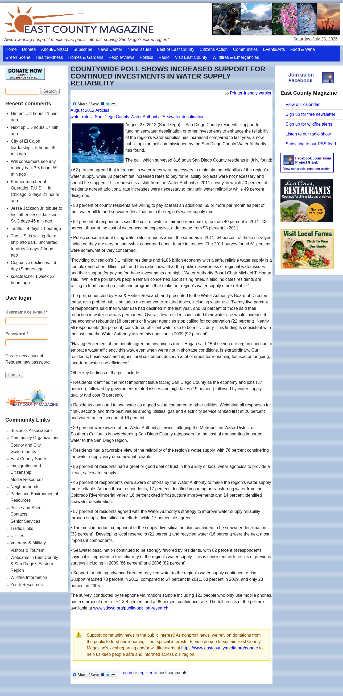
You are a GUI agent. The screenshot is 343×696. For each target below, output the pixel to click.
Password (16, 334)
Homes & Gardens (86, 57)
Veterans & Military (28, 543)
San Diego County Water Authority (127, 116)
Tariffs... (18, 228)
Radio (164, 57)
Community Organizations (34, 437)
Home (11, 49)
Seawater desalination (183, 116)
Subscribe (82, 49)
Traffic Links (21, 528)
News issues (139, 49)
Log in (126, 672)
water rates (81, 116)
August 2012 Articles (90, 110)
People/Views (121, 57)
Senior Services (25, 521)
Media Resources (27, 479)
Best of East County (175, 49)
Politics (146, 57)
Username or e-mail (26, 312)
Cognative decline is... (32, 262)
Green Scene (17, 57)
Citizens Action (214, 49)
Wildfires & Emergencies (236, 57)
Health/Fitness (49, 57)
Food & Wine (302, 49)
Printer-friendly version (248, 93)
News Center (110, 49)
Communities (245, 49)
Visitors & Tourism (27, 550)
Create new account (24, 355)
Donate (29, 49)
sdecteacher (22, 276)
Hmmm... (19, 113)
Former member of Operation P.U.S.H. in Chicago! (31, 188)
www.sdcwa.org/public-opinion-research (130, 608)
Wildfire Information (28, 577)
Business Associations (31, 430)
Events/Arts (274, 49)
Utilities (17, 535)
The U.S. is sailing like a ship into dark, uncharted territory (34, 242)
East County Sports (28, 458)
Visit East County (191, 57)
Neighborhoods (24, 486)
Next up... (20, 127)
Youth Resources (26, 584)
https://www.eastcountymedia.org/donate (219, 648)
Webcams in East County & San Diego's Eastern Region (34, 564)
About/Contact (54, 49)
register (145, 672)
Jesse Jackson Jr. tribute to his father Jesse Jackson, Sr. (36, 214)
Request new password (27, 362)
